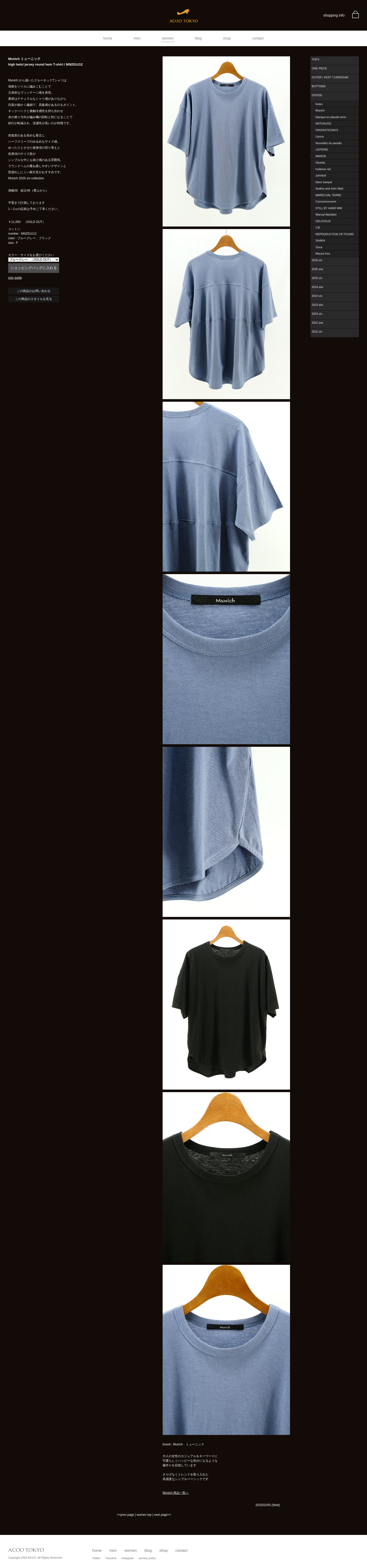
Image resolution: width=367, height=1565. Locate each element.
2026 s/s (317, 260)
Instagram (127, 1558)
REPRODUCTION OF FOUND (335, 234)
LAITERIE (322, 149)
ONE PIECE (319, 68)
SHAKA (320, 240)
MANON (321, 156)
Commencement (326, 201)
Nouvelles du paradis (329, 143)
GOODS (317, 95)
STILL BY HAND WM (329, 208)
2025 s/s (317, 278)
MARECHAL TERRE (328, 195)
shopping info (334, 15)
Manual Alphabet (326, 214)
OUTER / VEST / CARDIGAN (330, 77)
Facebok (111, 1558)
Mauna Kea (323, 253)
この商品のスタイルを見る (33, 299)
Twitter (96, 1558)
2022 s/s (317, 331)
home (107, 38)
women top (144, 1515)
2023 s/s (317, 313)
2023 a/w (317, 304)
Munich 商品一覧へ (176, 1493)
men (137, 38)
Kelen (319, 104)
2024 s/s (317, 295)
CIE (318, 227)
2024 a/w (317, 286)
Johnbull (321, 175)
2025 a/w (317, 269)
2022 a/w (317, 322)
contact (258, 38)
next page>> (162, 1515)
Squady (320, 162)
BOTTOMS (318, 86)
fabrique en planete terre (331, 117)
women (168, 38)
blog (198, 38)
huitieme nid (323, 169)
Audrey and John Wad (329, 188)
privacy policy (147, 1558)
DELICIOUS (323, 221)
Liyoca (320, 136)
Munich (320, 110)
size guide (15, 278)
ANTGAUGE (323, 123)
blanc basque (324, 182)
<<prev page (125, 1515)
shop (227, 38)
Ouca (319, 247)
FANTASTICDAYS (327, 130)
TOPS (315, 59)
